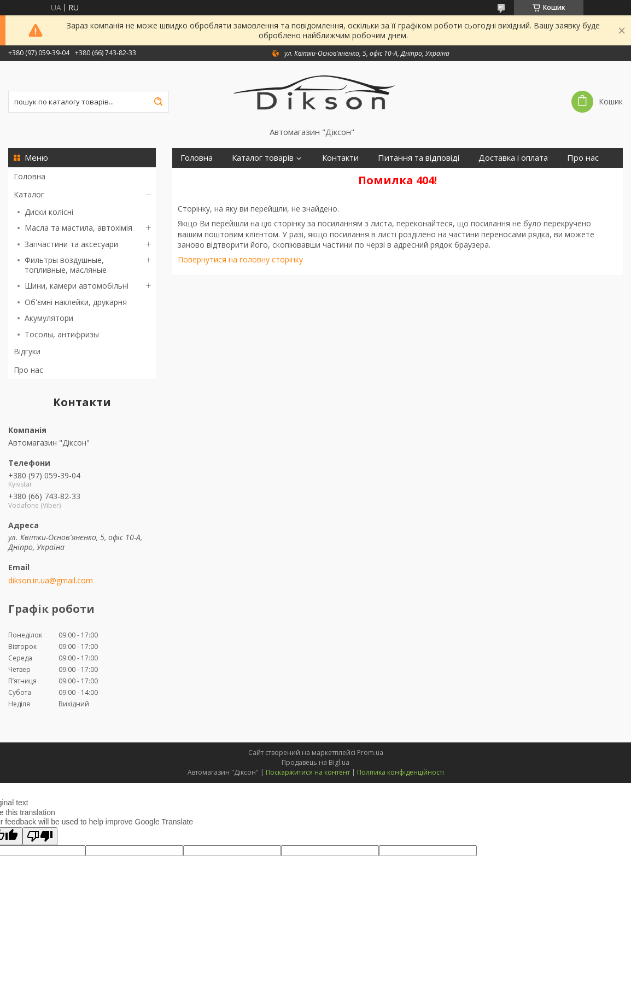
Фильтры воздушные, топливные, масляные (66, 265)
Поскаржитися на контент (308, 772)
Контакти (340, 158)
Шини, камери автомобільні (76, 285)
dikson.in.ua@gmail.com (50, 581)
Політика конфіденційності (400, 772)
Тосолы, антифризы (62, 334)
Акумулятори (49, 318)
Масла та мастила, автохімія (78, 228)
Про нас (28, 370)
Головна (29, 176)
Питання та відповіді (418, 158)
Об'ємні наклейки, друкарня (76, 302)
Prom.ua (370, 752)
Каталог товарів (263, 158)
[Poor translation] (39, 836)
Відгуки (27, 351)
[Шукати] (158, 102)
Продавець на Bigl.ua (315, 762)
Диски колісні (49, 212)
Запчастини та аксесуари (71, 244)
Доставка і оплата (513, 158)
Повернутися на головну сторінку (240, 259)
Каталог (29, 194)
